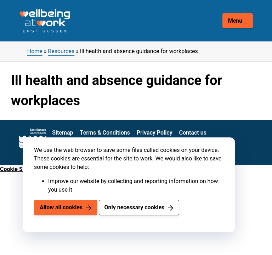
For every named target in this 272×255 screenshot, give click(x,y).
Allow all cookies (61, 207)
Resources (61, 51)
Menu (235, 20)
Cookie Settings (20, 169)
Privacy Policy (154, 132)
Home (34, 51)
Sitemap (62, 132)
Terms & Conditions (105, 132)
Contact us (192, 132)
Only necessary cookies (134, 207)
